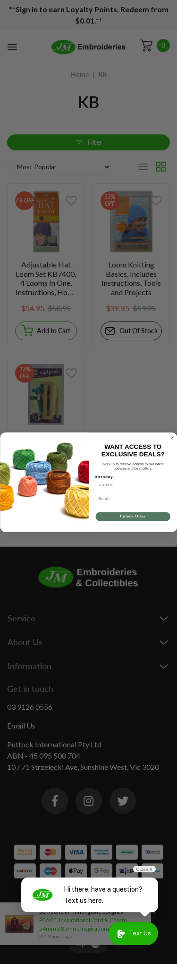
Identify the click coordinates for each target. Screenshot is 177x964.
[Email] (132, 502)
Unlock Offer (133, 520)
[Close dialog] (172, 442)
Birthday (103, 481)
